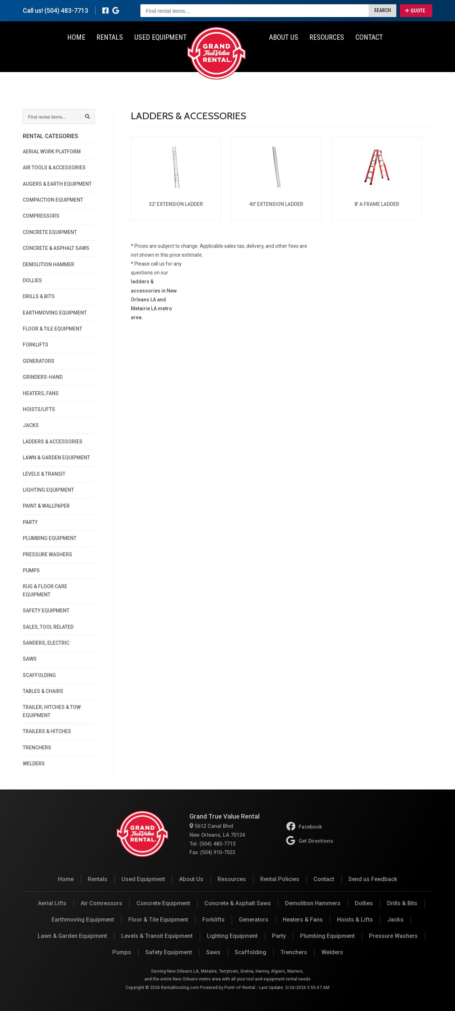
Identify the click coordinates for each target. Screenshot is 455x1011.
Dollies (363, 903)
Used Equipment (160, 57)
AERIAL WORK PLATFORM (52, 151)
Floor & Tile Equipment (158, 919)
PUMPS (31, 570)
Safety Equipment (169, 951)
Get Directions (309, 841)
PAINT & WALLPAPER (46, 506)
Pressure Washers (391, 935)
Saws (213, 951)
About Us (283, 57)
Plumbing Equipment (326, 935)
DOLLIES (32, 280)
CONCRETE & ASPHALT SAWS (56, 248)
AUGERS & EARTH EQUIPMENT (57, 184)
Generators (253, 919)
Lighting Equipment (232, 935)
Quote (415, 10)
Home (77, 57)
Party (278, 935)
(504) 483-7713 (66, 10)
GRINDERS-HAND (43, 377)
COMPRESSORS (41, 216)
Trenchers (293, 951)
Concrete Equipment (163, 903)
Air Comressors (102, 903)
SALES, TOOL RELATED (48, 627)
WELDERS (34, 763)
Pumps (122, 951)
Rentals (110, 57)
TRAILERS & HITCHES (47, 731)
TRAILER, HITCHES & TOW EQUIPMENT (52, 711)
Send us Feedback (372, 879)
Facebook (304, 827)
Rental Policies (279, 879)
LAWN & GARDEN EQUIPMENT (56, 457)
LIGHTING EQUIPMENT (48, 490)
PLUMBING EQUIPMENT (49, 538)
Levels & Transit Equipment (157, 935)
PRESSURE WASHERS (47, 554)
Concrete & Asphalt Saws (237, 903)
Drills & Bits (401, 903)
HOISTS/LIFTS (39, 409)
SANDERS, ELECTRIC (46, 643)
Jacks (394, 919)
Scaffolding (250, 951)
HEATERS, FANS (41, 393)
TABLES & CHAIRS (43, 691)
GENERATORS (38, 361)
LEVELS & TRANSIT (44, 474)
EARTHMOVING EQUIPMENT (55, 313)
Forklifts (213, 919)
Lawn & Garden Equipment (74, 935)
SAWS (30, 659)
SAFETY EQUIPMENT (46, 610)
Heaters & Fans (302, 919)
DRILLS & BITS (39, 296)
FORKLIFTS (35, 345)
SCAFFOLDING (39, 675)
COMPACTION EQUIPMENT (53, 200)
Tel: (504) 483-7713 (212, 843)
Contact (367, 57)
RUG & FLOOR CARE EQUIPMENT (45, 590)
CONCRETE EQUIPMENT (50, 232)
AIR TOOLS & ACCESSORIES (54, 167)
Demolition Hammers (312, 903)
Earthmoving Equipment (84, 919)
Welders (331, 951)
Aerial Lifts (52, 903)
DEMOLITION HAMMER (48, 264)
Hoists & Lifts (355, 919)
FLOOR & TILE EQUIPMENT (52, 329)
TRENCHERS (37, 747)
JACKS (31, 425)
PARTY (30, 522)
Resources (325, 57)
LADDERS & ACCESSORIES (52, 441)
